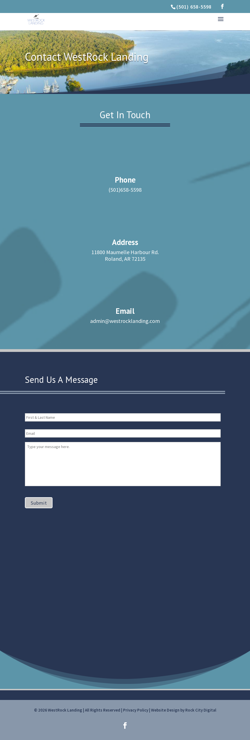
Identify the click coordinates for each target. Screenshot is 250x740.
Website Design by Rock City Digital (183, 710)
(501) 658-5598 (194, 7)
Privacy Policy (135, 710)
